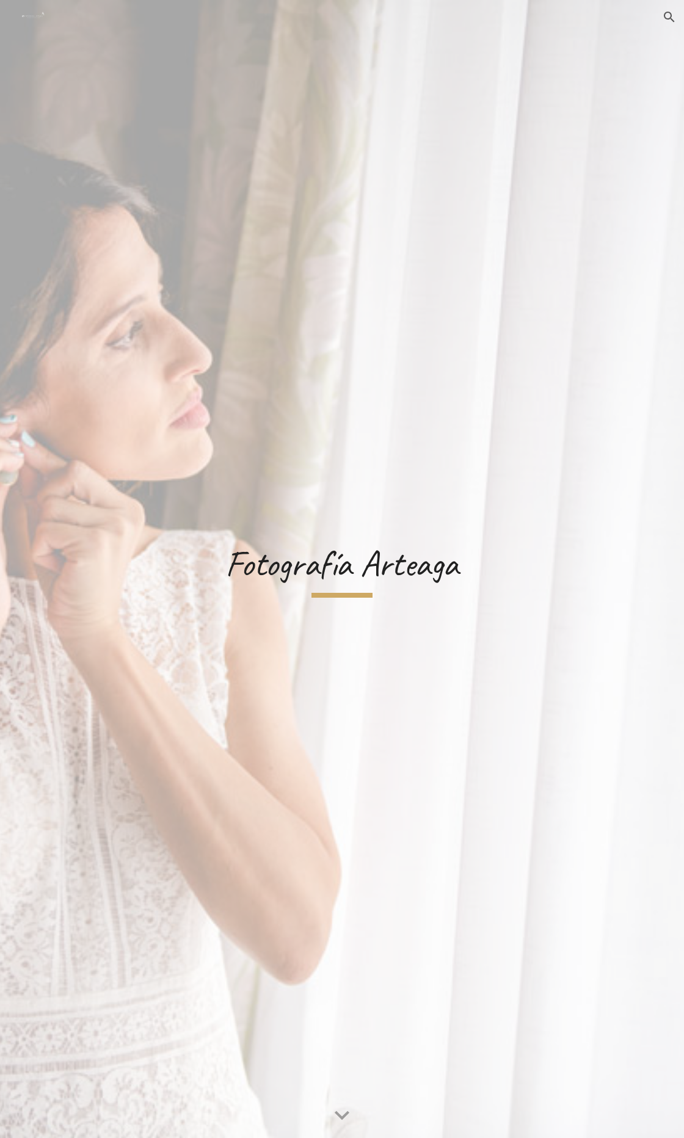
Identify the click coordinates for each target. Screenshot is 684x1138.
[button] (669, 17)
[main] (341, 569)
